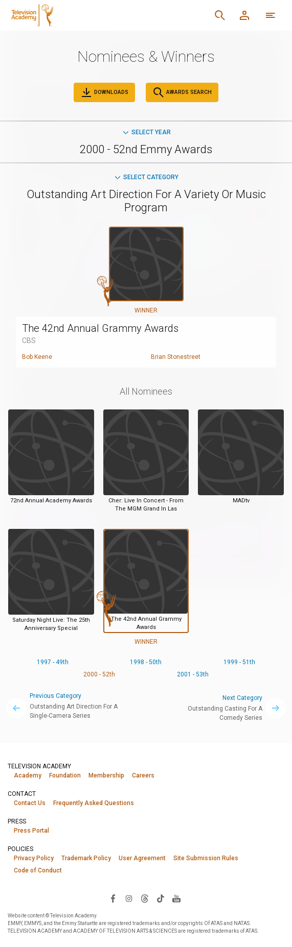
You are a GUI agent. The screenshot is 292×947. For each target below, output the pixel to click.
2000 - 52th (99, 674)
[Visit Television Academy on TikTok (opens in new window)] (160, 898)
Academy (27, 775)
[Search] (220, 15)
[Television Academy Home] (86, 15)
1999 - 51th (239, 662)
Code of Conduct (38, 870)
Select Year (146, 132)
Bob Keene (37, 356)
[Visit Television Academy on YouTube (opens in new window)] (176, 898)
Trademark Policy (86, 858)
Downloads (104, 92)
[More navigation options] (270, 15)
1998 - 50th (146, 662)
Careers (143, 775)
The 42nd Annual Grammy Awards (100, 328)
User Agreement (142, 858)
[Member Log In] (244, 15)
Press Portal (31, 830)
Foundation (65, 775)
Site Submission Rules (205, 858)
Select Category (146, 177)
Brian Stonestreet (175, 356)
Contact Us (30, 803)
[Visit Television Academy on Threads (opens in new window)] (144, 898)
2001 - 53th (193, 674)
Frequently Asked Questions (93, 803)
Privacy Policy (34, 858)
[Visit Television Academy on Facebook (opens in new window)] (113, 898)
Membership (106, 775)
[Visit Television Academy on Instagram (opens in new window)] (129, 898)
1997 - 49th (53, 662)
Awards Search (182, 92)
